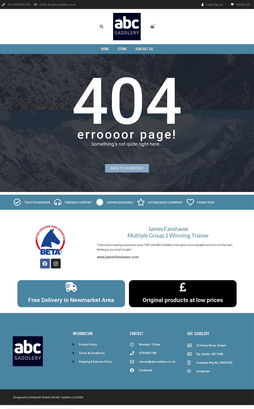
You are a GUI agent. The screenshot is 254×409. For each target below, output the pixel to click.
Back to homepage (127, 168)
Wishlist (240, 4)
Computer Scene (39, 397)
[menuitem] (105, 49)
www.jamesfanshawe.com (118, 257)
